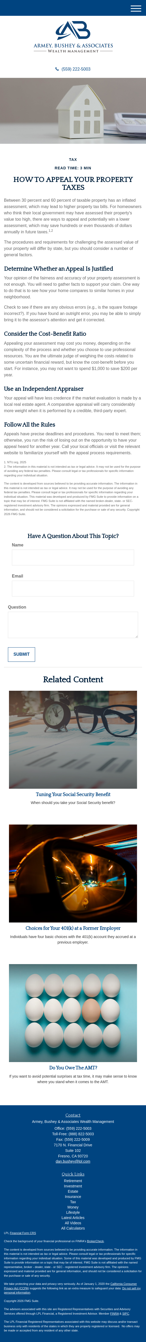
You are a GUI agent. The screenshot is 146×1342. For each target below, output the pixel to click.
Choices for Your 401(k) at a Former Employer (73, 928)
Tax (73, 1202)
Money (72, 1207)
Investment (73, 1186)
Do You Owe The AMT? (73, 1068)
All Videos (73, 1223)
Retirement (73, 1181)
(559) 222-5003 (72, 69)
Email (17, 576)
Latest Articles (73, 1218)
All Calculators (73, 1228)
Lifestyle (73, 1212)
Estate (73, 1191)
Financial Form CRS (23, 1233)
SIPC (125, 1313)
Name (17, 545)
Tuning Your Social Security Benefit (73, 794)
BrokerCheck (95, 1241)
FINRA (114, 1313)
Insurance (73, 1197)
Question (17, 607)
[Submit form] (21, 654)
